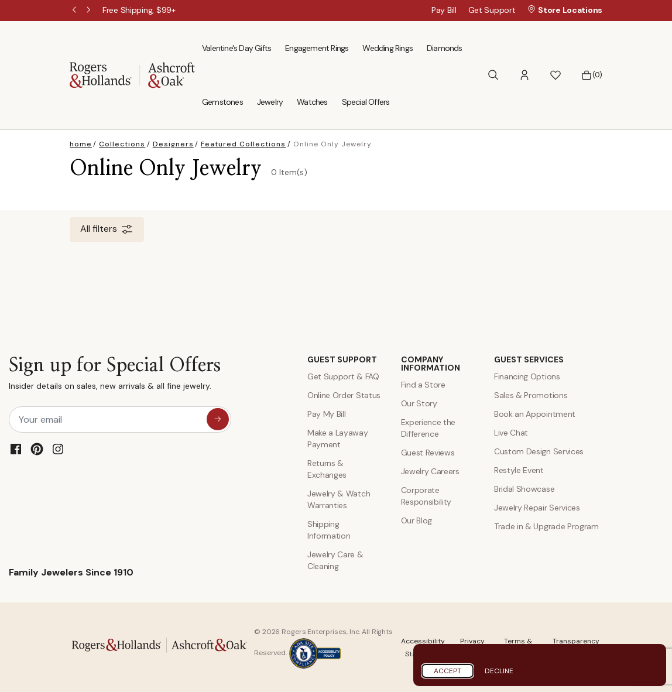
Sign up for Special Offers (115, 376)
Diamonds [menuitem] (444, 48)
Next (89, 10)
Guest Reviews (428, 452)
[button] (524, 75)
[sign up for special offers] (218, 419)
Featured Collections (243, 144)
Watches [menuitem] (312, 102)
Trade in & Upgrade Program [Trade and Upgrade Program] (546, 526)
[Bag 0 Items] (591, 74)
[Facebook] (16, 449)
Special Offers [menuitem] (366, 102)
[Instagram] (58, 449)
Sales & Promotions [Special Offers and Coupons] (530, 395)
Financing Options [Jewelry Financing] (527, 376)
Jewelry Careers (430, 471)
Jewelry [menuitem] (270, 102)
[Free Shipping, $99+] (139, 10)
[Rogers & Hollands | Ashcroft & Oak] (132, 74)
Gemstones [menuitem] (222, 102)
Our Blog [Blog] (416, 520)
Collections (122, 144)
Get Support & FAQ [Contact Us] (343, 376)
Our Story (419, 403)
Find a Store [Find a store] (423, 384)
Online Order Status (343, 395)
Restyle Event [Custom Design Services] (519, 470)
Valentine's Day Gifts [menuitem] (236, 48)
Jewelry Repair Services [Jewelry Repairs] (537, 507)
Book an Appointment (534, 414)
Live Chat (511, 432)
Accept (447, 671)
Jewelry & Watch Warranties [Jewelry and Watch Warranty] (338, 499)
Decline (499, 671)
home (81, 144)
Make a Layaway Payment (337, 438)
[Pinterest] (37, 449)
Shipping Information (328, 530)
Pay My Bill (326, 414)
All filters (106, 229)
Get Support (492, 10)
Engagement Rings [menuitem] (316, 48)
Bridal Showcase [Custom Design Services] (524, 489)
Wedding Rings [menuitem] (387, 48)
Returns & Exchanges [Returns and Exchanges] (327, 469)
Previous (75, 10)
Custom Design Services (539, 451)
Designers (173, 144)
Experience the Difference (428, 428)
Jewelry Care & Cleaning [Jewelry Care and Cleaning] (335, 560)
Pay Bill (444, 10)
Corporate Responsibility (426, 496)
